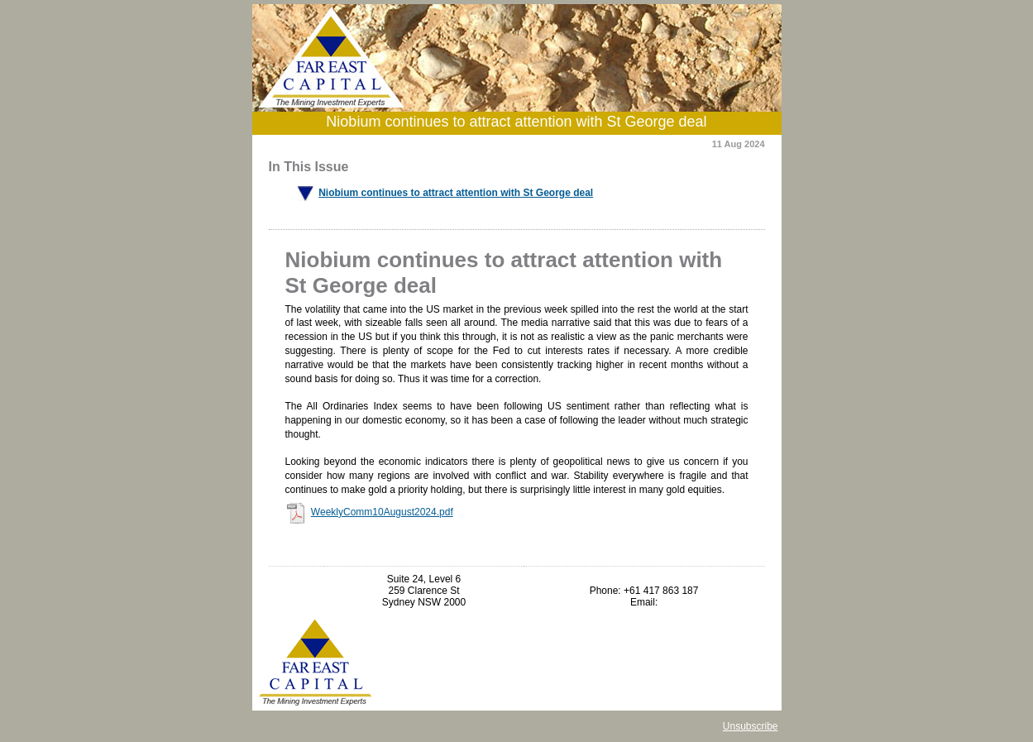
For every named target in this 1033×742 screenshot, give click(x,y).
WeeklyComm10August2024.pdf (382, 512)
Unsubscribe (750, 726)
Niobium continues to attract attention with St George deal (455, 193)
